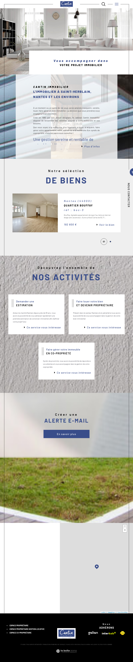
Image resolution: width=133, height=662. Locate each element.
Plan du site (69, 644)
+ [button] (125, 526)
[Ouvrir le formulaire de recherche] (103, 4)
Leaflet (103, 612)
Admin (87, 644)
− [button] (125, 530)
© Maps (111, 612)
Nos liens (93, 644)
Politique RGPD (102, 644)
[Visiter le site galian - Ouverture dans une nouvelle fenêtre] (93, 633)
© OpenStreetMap (122, 612)
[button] (120, 213)
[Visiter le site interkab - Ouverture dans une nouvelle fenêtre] (109, 633)
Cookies (109, 644)
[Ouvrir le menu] (117, 4)
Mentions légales (79, 644)
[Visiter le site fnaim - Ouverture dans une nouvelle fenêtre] (122, 633)
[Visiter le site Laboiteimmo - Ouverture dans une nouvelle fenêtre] (66, 654)
